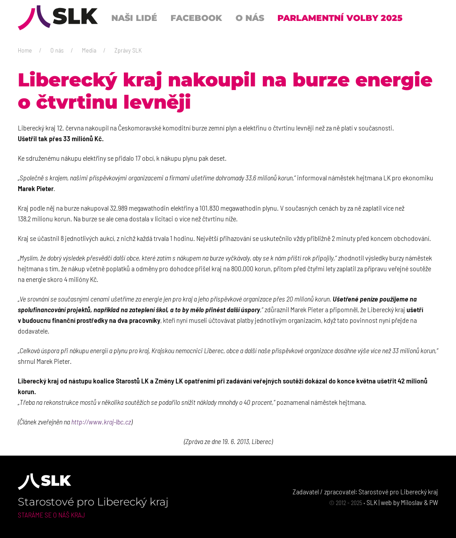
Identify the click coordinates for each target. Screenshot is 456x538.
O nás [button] (250, 17)
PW (433, 502)
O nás (57, 50)
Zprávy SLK (128, 50)
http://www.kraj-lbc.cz (101, 421)
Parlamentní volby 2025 (340, 17)
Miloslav (412, 502)
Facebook (196, 17)
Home (25, 50)
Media (89, 50)
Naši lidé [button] (134, 17)
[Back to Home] (58, 18)
